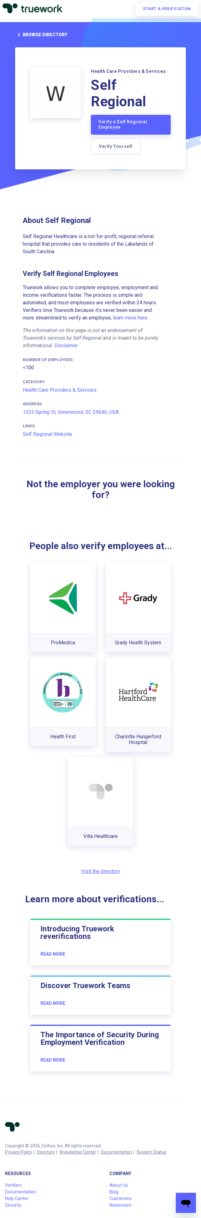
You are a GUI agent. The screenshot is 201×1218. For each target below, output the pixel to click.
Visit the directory (100, 871)
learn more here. (130, 318)
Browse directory (41, 34)
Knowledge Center (78, 1152)
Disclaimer (66, 345)
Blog (113, 1191)
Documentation (116, 1152)
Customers (120, 1198)
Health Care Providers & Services (60, 390)
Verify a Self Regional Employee (122, 124)
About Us (118, 1185)
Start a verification (167, 9)
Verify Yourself (116, 146)
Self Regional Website (47, 434)
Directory (46, 1152)
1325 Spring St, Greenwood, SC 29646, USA (71, 412)
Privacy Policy (18, 1152)
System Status (151, 1152)
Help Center (16, 1198)
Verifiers (13, 1185)
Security (13, 1205)
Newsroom (120, 1205)
